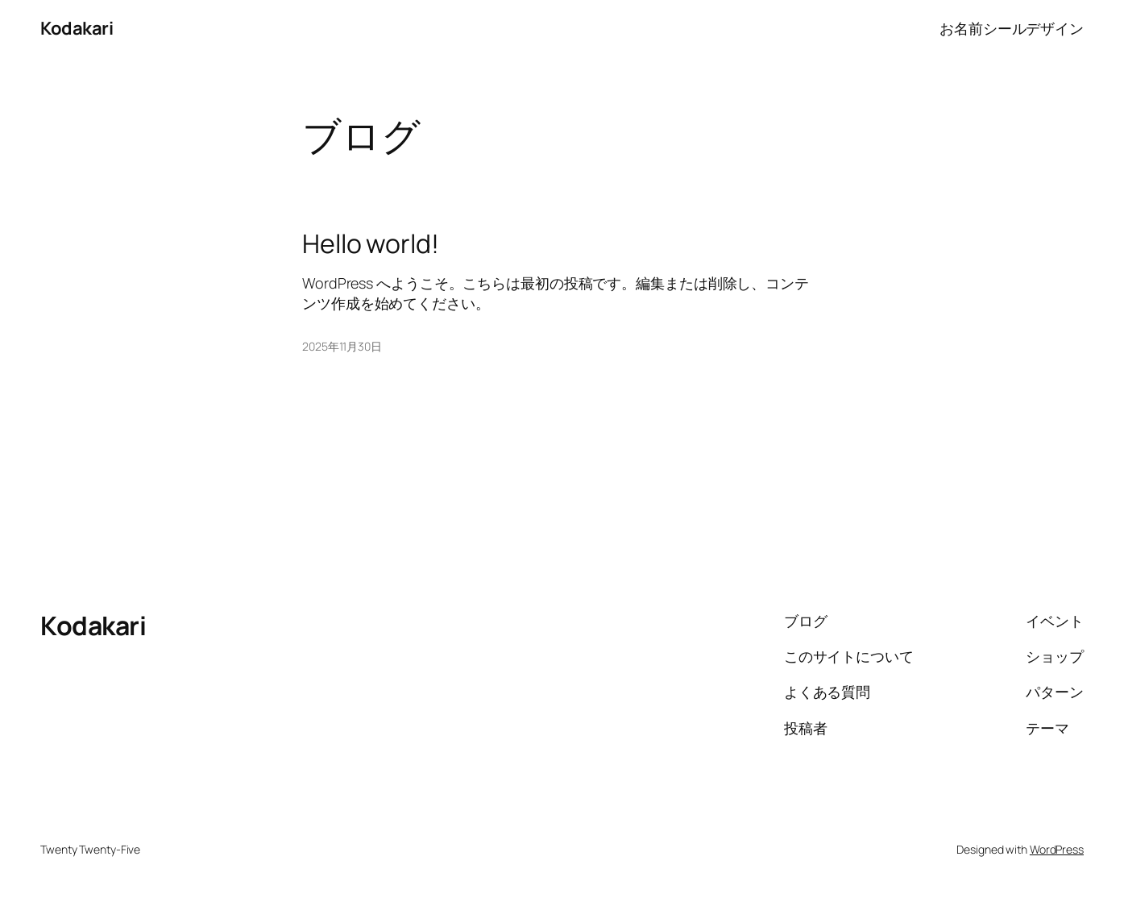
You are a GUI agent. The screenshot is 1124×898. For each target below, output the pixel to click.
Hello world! (370, 243)
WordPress (1057, 849)
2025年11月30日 (342, 346)
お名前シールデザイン (1011, 28)
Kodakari (76, 28)
